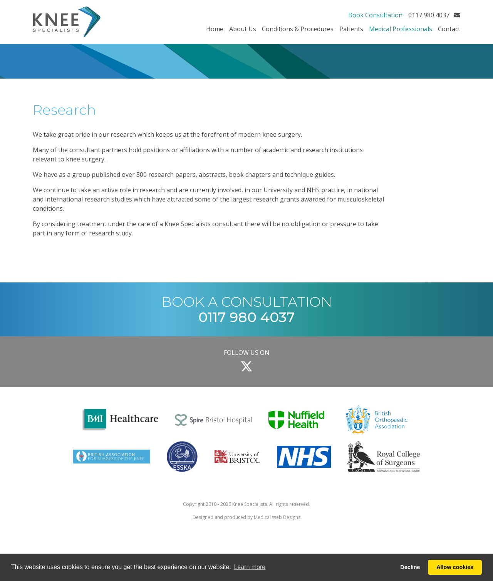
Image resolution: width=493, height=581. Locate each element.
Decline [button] (410, 567)
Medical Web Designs (277, 517)
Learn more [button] (249, 567)
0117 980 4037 (428, 15)
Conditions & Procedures (298, 29)
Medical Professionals (400, 29)
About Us (242, 29)
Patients (351, 29)
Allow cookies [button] (454, 567)
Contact (449, 29)
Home (214, 29)
